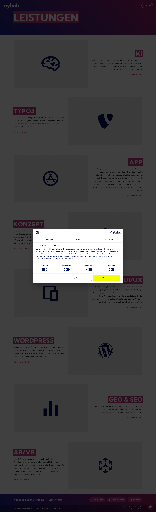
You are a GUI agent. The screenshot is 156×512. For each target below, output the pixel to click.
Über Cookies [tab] (108, 239)
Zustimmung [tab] (48, 239)
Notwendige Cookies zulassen (77, 278)
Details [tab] (78, 239)
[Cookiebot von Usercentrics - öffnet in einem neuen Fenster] (112, 232)
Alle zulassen (106, 278)
